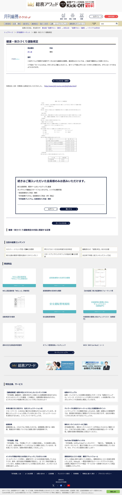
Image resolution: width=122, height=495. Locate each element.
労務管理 (7, 24)
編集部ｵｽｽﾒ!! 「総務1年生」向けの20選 (95, 249)
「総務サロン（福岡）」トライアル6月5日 (85, 28)
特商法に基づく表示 (89, 473)
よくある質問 (29, 473)
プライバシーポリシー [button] (87, 492)
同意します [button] (113, 491)
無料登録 (112, 16)
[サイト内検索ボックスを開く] (116, 23)
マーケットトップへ (64, 352)
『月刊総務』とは (15, 473)
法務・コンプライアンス (58, 24)
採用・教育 (17, 24)
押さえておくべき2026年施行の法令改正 (58, 249)
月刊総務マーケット (24, 32)
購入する (71, 209)
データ (30, 52)
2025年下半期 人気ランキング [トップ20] (96, 255)
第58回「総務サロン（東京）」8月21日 (55, 28)
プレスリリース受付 (64, 473)
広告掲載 (51, 473)
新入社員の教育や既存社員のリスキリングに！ (22, 255)
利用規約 (76, 473)
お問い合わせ (41, 473)
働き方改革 (44, 24)
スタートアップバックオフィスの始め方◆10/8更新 (61, 255)
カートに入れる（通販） (61, 81)
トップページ (8, 32)
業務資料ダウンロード (77, 24)
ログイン (97, 16)
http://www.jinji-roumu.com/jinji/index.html (60, 86)
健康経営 (35, 24)
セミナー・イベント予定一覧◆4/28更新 (20, 249)
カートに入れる (63, 223)
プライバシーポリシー (105, 473)
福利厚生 (26, 24)
